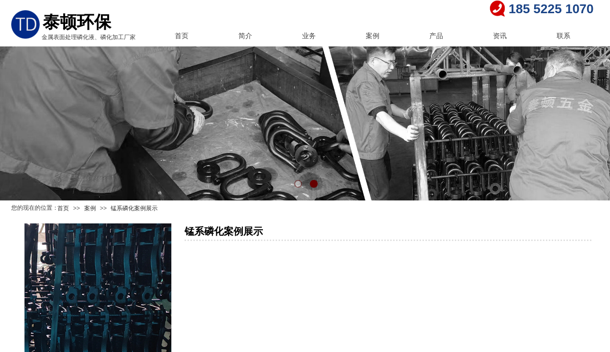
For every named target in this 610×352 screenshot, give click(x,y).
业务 (309, 36)
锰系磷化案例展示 (134, 208)
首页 (181, 36)
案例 (372, 36)
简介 (245, 36)
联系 (563, 36)
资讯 (500, 36)
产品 (436, 36)
